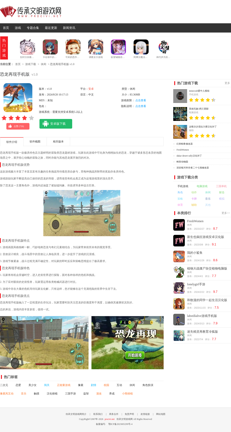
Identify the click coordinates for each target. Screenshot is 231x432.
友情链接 (145, 414)
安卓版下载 (52, 124)
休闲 (43, 64)
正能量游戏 (63, 385)
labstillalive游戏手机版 (202, 315)
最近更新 (51, 27)
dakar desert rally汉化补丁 (189, 155)
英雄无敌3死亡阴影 (199, 108)
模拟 (221, 198)
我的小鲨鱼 (195, 252)
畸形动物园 (182, 161)
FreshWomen (183, 149)
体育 (180, 204)
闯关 (46, 385)
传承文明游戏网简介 (76, 414)
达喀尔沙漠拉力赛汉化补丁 (203, 126)
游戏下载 (30, 64)
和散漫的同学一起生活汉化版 (207, 300)
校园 (106, 385)
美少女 (32, 385)
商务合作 (113, 414)
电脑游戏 (202, 186)
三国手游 (70, 393)
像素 (80, 385)
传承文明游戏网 (30, 12)
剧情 (93, 385)
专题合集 (33, 27)
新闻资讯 (69, 27)
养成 (112, 393)
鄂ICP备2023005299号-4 (120, 424)
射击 (221, 192)
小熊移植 (127, 393)
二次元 (4, 385)
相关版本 (58, 141)
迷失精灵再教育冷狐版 (202, 331)
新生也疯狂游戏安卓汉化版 (205, 237)
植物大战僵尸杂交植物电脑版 (207, 268)
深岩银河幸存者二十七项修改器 (193, 167)
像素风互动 (6, 393)
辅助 (194, 204)
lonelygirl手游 (196, 284)
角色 (180, 192)
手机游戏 (182, 186)
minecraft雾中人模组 (199, 91)
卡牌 (194, 198)
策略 (180, 198)
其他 (208, 204)
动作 (194, 192)
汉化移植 (52, 393)
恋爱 (18, 385)
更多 (227, 83)
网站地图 (160, 414)
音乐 (23, 393)
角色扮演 (147, 385)
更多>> (226, 213)
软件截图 (35, 141)
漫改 (99, 393)
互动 (119, 385)
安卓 (91, 88)
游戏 (18, 27)
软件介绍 (11, 142)
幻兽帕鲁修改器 (185, 143)
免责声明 (129, 414)
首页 (6, 27)
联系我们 (98, 414)
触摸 (36, 393)
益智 (86, 393)
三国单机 (221, 186)
